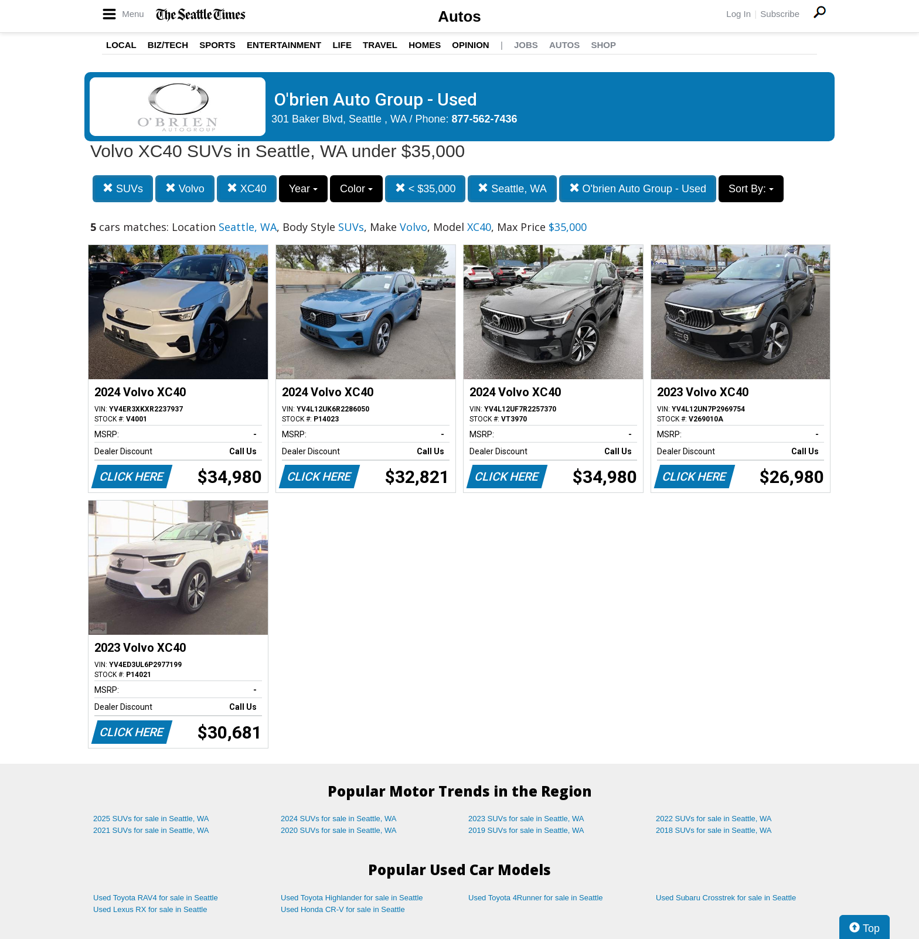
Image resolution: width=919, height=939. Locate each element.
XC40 (247, 188)
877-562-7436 (485, 119)
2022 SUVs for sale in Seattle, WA (714, 818)
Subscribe (779, 14)
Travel (380, 45)
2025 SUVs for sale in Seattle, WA (151, 818)
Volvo (185, 188)
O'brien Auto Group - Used (638, 188)
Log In (738, 14)
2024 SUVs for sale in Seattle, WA (339, 818)
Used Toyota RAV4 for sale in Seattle (155, 897)
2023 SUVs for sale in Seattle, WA (526, 818)
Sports (217, 45)
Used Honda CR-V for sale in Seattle (343, 909)
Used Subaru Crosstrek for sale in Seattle (726, 897)
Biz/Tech (168, 45)
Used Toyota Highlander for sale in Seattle (352, 897)
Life (342, 45)
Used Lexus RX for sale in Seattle (150, 909)
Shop (603, 45)
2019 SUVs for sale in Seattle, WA (526, 830)
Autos (459, 16)
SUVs (123, 188)
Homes (425, 45)
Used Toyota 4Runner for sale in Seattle (535, 897)
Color (356, 189)
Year (303, 189)
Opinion (470, 45)
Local (121, 45)
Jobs (526, 45)
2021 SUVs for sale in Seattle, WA (151, 830)
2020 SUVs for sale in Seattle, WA (339, 830)
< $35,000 (425, 188)
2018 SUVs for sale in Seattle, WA (714, 830)
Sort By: (751, 189)
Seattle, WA (512, 188)
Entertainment (284, 45)
